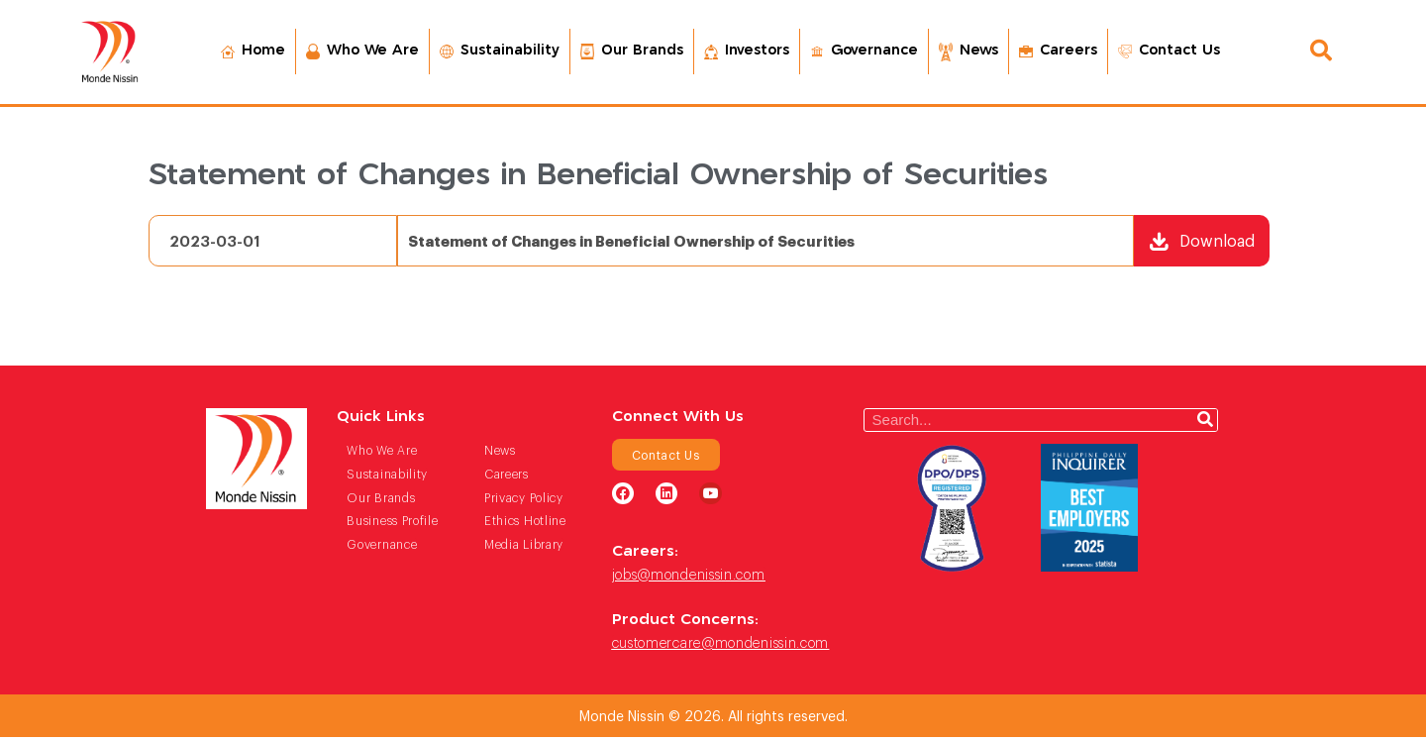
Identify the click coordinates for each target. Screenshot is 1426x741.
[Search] (1205, 423)
